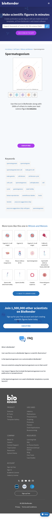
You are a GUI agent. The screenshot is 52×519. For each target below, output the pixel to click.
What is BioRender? (8, 347)
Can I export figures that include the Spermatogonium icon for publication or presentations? (24, 372)
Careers (9, 442)
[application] (44, 514)
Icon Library (8, 49)
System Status (12, 453)
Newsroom (11, 450)
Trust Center (11, 448)
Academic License (13, 473)
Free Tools (30, 455)
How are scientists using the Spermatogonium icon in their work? (25, 365)
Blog (28, 452)
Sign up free (26, 493)
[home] (10, 3)
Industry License (12, 475)
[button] (49, 3)
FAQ (28, 442)
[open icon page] (7, 238)
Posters (29, 425)
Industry (30, 411)
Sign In (9, 470)
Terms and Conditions (29, 507)
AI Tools (10, 414)
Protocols (30, 422)
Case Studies (31, 458)
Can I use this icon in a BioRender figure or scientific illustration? (24, 353)
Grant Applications (33, 428)
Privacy (17, 507)
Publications (31, 414)
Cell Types (16, 49)
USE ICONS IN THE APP (26, 33)
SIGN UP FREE (26, 146)
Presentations (32, 417)
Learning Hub (31, 440)
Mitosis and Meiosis (27, 49)
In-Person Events (33, 445)
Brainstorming (32, 430)
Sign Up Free (11, 467)
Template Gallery (13, 419)
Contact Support (13, 445)
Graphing (30, 419)
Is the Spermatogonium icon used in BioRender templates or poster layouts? (25, 380)
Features (10, 411)
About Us (10, 440)
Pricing (9, 417)
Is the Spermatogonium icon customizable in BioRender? (22, 359)
